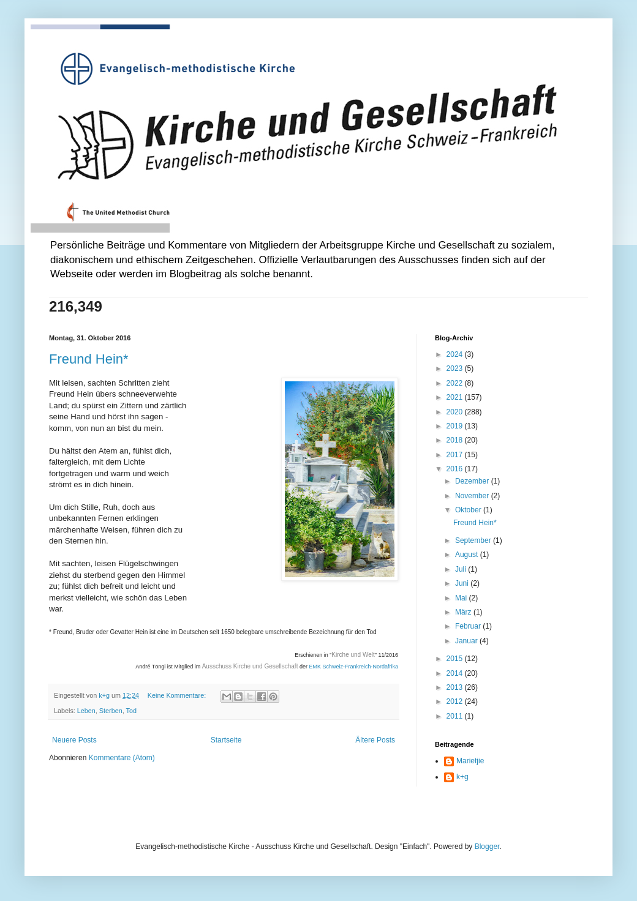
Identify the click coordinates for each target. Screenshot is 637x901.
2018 (456, 440)
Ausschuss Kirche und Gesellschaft (250, 666)
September (474, 540)
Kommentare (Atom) (122, 757)
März (464, 612)
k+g (462, 776)
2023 (456, 368)
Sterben (111, 710)
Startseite (226, 740)
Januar (467, 641)
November (473, 496)
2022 (456, 383)
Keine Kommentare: (178, 695)
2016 (456, 469)
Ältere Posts (375, 740)
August (467, 554)
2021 (456, 397)
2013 (456, 687)
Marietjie (470, 761)
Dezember (473, 481)
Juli (461, 569)
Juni (462, 583)
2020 (456, 412)
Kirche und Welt (352, 654)
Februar (469, 626)
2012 (456, 701)
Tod (131, 710)
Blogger (487, 846)
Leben (86, 710)
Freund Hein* (89, 359)
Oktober (469, 510)
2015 (456, 658)
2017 (456, 454)
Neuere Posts (74, 740)
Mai (462, 598)
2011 (456, 716)
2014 (456, 673)
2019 (456, 426)
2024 (456, 354)
